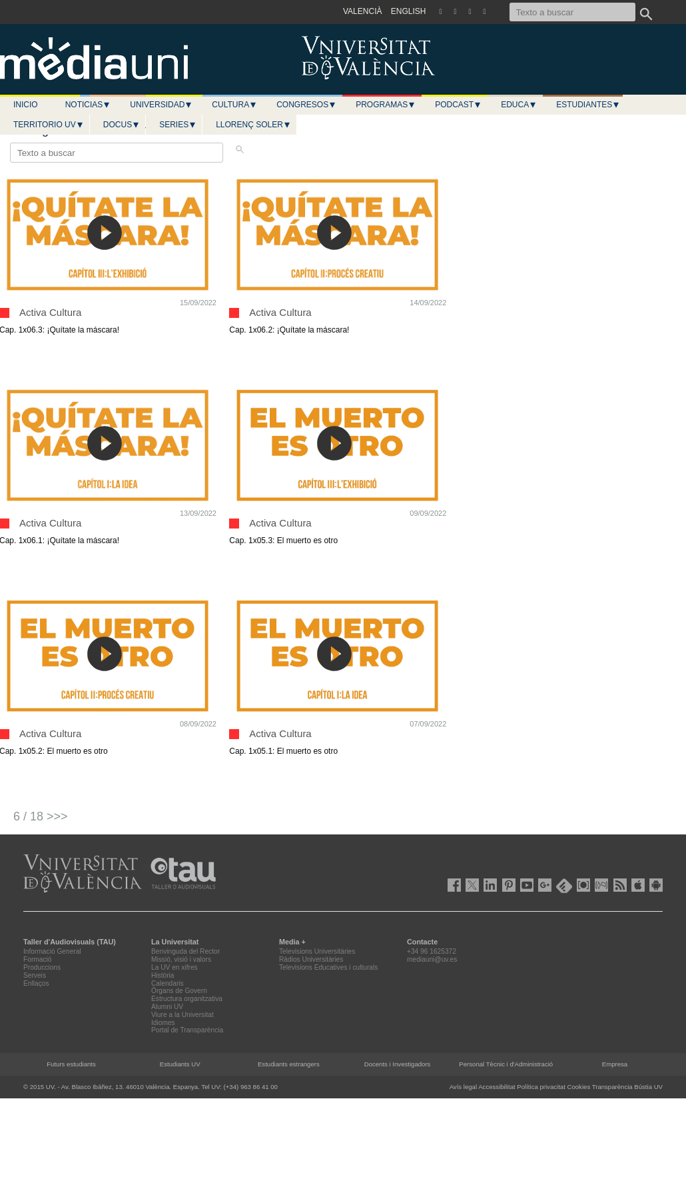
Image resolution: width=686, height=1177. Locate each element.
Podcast (458, 105)
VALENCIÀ (362, 11)
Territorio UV (48, 125)
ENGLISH (408, 11)
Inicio (25, 104)
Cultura (234, 105)
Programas (386, 105)
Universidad (161, 105)
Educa (519, 105)
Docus (121, 125)
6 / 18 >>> (40, 816)
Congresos (306, 105)
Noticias (88, 105)
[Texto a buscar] (572, 12)
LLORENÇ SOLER (253, 125)
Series (177, 125)
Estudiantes (588, 105)
